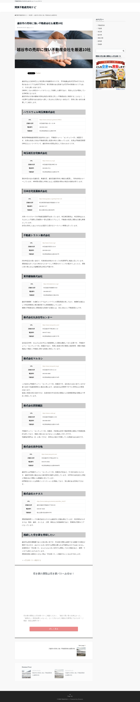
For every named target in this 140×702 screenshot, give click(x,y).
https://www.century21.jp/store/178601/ (50, 119)
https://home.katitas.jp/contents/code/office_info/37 (51, 501)
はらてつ (31, 27)
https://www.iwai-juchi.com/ (49, 454)
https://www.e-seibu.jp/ (48, 413)
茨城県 (100, 44)
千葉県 (100, 28)
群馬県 (100, 41)
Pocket (38, 73)
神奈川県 (100, 38)
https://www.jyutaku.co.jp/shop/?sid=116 (50, 199)
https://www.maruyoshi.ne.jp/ (50, 366)
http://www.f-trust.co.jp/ (49, 243)
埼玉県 (100, 31)
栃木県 (100, 35)
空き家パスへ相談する (33, 560)
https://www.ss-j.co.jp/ (48, 160)
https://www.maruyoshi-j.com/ (50, 325)
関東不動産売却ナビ (25, 7)
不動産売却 (101, 25)
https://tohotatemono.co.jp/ (50, 284)
